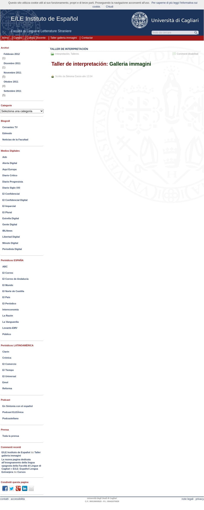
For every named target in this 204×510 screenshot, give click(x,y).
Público (6, 334)
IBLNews (7, 230)
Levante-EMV (9, 328)
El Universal (9, 376)
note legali (187, 498)
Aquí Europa (9, 169)
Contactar (87, 37)
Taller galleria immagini (63, 37)
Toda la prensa (10, 436)
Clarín (5, 351)
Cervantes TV (10, 127)
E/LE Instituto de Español (44, 18)
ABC (5, 266)
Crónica (6, 357)
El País (6, 297)
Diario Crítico (9, 175)
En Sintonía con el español (17, 406)
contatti (4, 498)
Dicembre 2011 (12, 63)
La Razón (7, 315)
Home (5, 37)
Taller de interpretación (69, 49)
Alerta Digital (9, 163)
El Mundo (7, 285)
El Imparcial (9, 206)
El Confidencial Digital (15, 200)
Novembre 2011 (12, 72)
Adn (4, 157)
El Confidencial (10, 193)
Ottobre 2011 (11, 81)
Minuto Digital (10, 243)
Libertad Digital (11, 236)
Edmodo (7, 133)
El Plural (7, 212)
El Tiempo (8, 370)
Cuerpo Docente (36, 37)
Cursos (18, 37)
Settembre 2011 (12, 91)
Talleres (75, 53)
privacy (200, 498)
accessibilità (18, 498)
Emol (5, 382)
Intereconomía (10, 309)
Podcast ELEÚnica (12, 412)
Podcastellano (10, 418)
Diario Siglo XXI (11, 187)
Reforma (7, 388)
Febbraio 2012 (12, 54)
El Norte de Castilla (13, 291)
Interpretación (62, 53)
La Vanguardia (10, 322)
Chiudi (109, 6)
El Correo (7, 273)
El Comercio (9, 364)
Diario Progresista (12, 181)
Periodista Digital (12, 249)
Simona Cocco (74, 76)
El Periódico (9, 303)
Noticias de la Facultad (15, 139)
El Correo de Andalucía (15, 279)
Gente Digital (9, 224)
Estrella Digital (10, 218)
